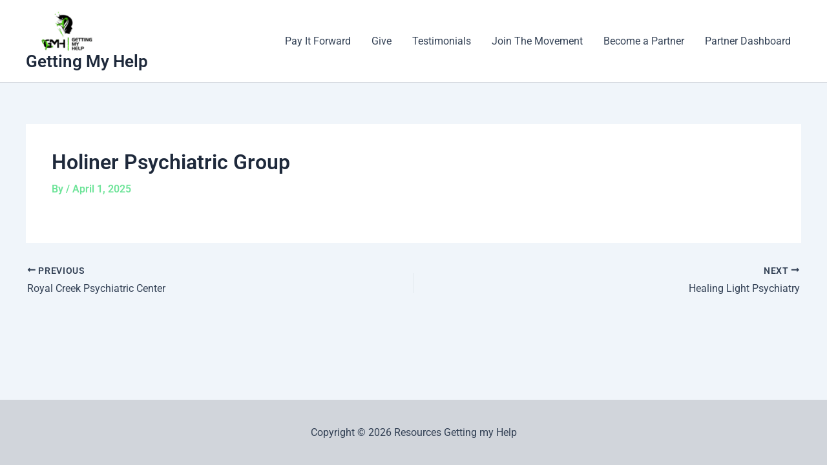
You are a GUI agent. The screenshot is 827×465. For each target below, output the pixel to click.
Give (382, 41)
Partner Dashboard (748, 41)
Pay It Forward (318, 41)
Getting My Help (87, 61)
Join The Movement (537, 41)
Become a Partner (643, 41)
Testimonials (441, 41)
